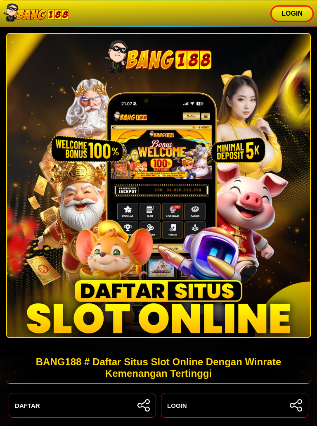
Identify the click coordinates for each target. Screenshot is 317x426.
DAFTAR (82, 405)
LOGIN (292, 13)
